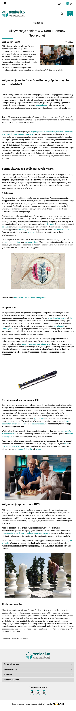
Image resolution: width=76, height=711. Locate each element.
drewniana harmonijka (57, 318)
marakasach (59, 326)
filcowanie (68, 229)
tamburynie (7, 329)
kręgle (66, 421)
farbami (50, 224)
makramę (22, 229)
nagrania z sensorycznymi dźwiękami (36, 344)
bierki (66, 444)
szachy (38, 449)
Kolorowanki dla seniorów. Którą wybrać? (31, 298)
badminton (6, 424)
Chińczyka (28, 449)
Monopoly (19, 449)
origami (31, 232)
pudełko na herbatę (13, 242)
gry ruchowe (39, 418)
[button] (69, 4)
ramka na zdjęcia (31, 242)
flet (71, 318)
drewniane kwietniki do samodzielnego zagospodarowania (26, 533)
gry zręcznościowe (19, 424)
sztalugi (5, 227)
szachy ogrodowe (39, 424)
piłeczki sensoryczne (10, 446)
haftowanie (58, 229)
